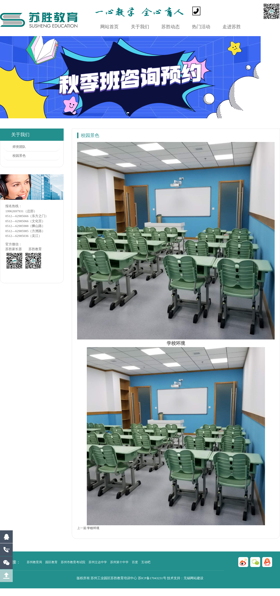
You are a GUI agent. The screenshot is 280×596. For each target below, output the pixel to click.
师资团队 (19, 147)
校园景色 (19, 156)
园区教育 (51, 562)
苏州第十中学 (119, 562)
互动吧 (145, 562)
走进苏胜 (231, 26)
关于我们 (140, 26)
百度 (135, 562)
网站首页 (109, 26)
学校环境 (93, 528)
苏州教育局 (34, 562)
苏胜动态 (170, 26)
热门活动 (201, 26)
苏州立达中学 (98, 562)
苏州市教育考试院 (73, 562)
